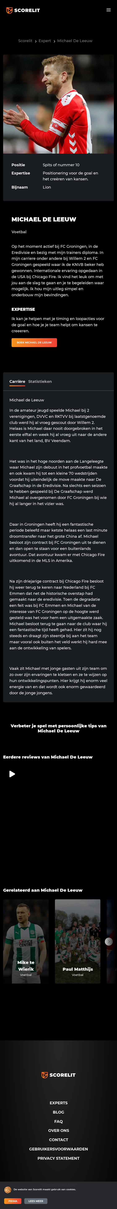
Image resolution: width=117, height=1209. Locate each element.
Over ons (58, 1130)
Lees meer (36, 1201)
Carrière (17, 381)
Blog (58, 1112)
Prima (12, 1201)
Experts (59, 1103)
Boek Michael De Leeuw (34, 342)
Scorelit (25, 41)
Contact (58, 1140)
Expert (45, 41)
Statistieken (40, 381)
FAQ (58, 1121)
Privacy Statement (58, 1158)
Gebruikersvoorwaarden (58, 1149)
